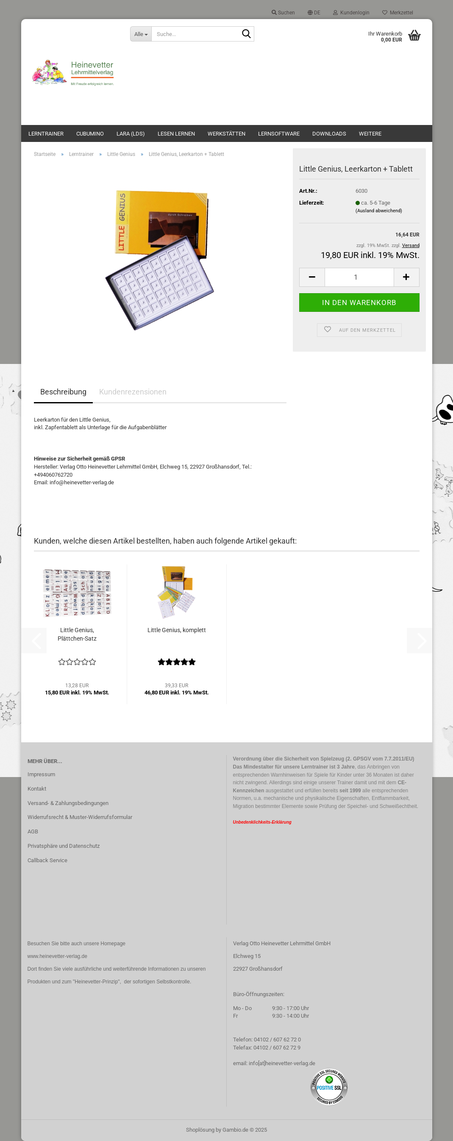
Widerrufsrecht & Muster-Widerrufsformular (80, 817)
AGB (33, 831)
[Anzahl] (359, 277)
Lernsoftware (279, 133)
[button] (314, 12)
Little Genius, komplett (176, 630)
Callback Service (47, 860)
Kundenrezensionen (133, 391)
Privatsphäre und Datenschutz (64, 846)
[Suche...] (140, 34)
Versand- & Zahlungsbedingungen (68, 803)
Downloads (329, 133)
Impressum (41, 774)
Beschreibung (63, 391)
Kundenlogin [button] (351, 13)
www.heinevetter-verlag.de (57, 956)
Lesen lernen (176, 133)
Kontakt (37, 789)
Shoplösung (200, 1130)
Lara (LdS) (131, 133)
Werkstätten (226, 133)
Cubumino (90, 133)
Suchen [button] (283, 13)
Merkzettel (397, 13)
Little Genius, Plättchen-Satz (77, 634)
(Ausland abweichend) (379, 211)
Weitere (370, 133)
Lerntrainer (46, 133)
